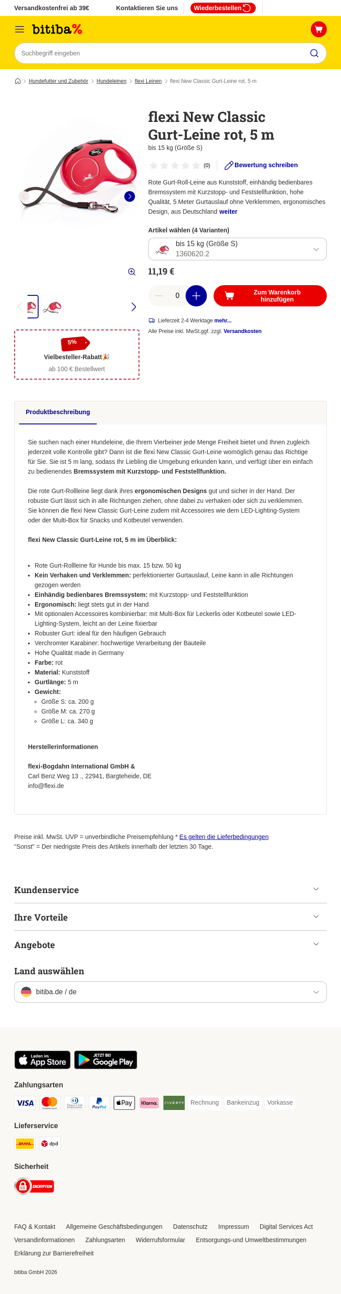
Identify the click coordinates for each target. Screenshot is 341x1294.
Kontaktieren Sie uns (147, 8)
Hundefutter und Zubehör (58, 81)
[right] (129, 196)
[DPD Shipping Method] (49, 1145)
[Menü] (19, 29)
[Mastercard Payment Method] (49, 1104)
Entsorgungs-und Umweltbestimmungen (251, 1239)
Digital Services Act (286, 1226)
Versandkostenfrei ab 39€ (51, 8)
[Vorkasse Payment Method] (280, 1103)
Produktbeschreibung (58, 412)
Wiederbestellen (223, 8)
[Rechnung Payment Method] (204, 1103)
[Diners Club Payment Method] (74, 1104)
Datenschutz (190, 1226)
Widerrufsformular (160, 1239)
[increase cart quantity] (196, 296)
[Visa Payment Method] (25, 1104)
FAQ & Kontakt (35, 1226)
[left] (24, 196)
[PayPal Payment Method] (99, 1104)
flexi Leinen (148, 81)
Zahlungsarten (105, 1239)
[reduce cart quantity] (159, 296)
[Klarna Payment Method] (149, 1104)
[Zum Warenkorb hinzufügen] (270, 296)
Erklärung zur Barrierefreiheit (54, 1253)
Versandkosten (243, 332)
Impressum (233, 1226)
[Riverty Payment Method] (174, 1104)
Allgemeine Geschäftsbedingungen (114, 1226)
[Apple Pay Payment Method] (124, 1104)
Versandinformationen (44, 1239)
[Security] (34, 1187)
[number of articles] (177, 296)
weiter (228, 211)
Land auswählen (49, 970)
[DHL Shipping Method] (25, 1145)
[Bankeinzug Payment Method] (243, 1103)
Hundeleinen (111, 81)
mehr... (223, 321)
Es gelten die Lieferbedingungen (224, 836)
